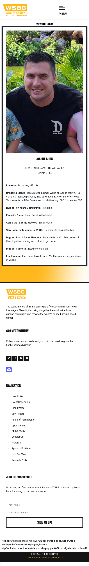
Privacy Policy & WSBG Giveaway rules (44, 558)
